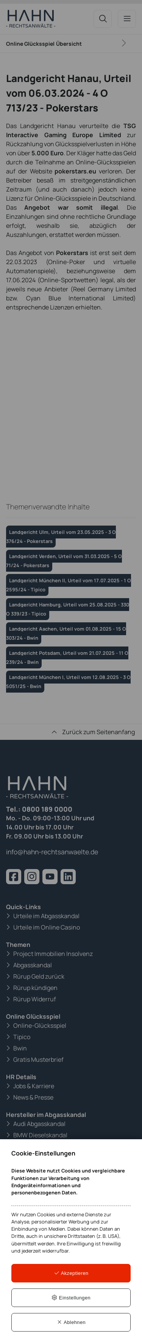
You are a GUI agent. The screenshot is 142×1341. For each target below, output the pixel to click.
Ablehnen (71, 1322)
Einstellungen (71, 1298)
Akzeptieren (70, 1273)
